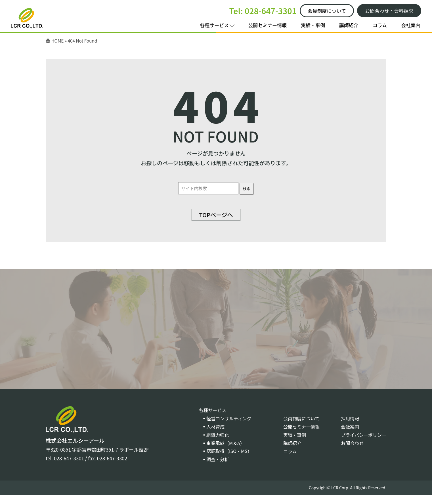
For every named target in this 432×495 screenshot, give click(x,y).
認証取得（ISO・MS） (229, 451)
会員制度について (301, 418)
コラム (380, 25)
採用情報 (350, 418)
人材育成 (215, 426)
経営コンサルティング (228, 418)
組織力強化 (217, 434)
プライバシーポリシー (363, 434)
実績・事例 (313, 25)
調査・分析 (217, 459)
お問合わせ (352, 443)
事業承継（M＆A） (225, 443)
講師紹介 (348, 25)
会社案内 (410, 25)
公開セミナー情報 (267, 25)
